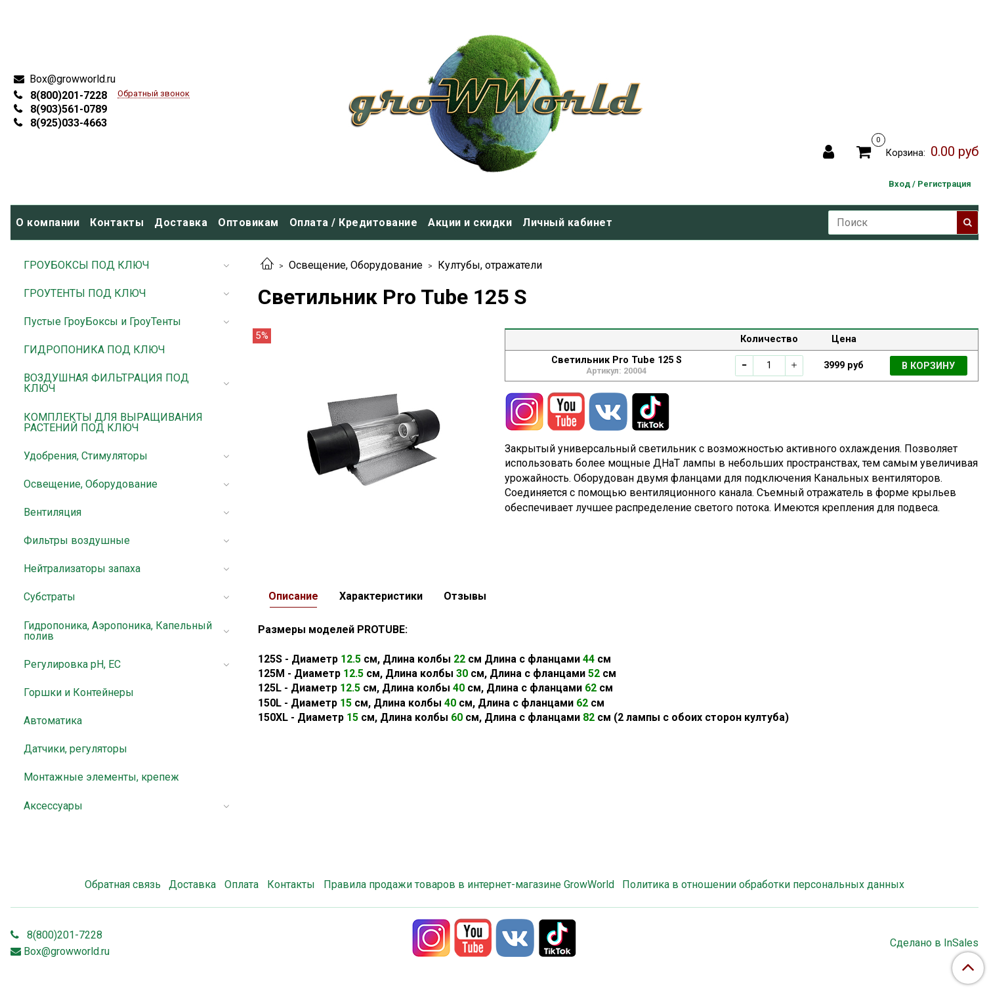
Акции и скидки (470, 222)
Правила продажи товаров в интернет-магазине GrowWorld (469, 884)
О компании (47, 222)
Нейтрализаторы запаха (82, 568)
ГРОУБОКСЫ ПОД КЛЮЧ (87, 265)
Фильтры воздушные (77, 540)
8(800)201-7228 (67, 95)
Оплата (241, 884)
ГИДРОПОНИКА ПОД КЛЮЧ (94, 349)
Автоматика (53, 720)
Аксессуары (53, 806)
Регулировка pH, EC (72, 664)
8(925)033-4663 (67, 122)
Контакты (117, 222)
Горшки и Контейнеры (79, 692)
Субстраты (49, 597)
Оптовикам (248, 222)
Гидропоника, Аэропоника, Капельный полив (118, 630)
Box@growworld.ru (71, 79)
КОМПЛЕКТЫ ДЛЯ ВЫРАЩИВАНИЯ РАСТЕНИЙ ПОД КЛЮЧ (113, 422)
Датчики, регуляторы (75, 749)
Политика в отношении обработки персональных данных (763, 884)
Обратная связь (123, 884)
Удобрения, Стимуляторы (86, 456)
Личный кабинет (567, 222)
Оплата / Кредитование (353, 222)
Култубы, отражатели (490, 265)
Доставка (180, 222)
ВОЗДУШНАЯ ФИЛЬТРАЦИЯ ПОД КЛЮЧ (106, 383)
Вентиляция (52, 512)
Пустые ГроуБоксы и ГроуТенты (102, 321)
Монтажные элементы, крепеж (101, 777)
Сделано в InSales (934, 943)
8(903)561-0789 (67, 109)
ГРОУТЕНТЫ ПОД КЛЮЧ (85, 293)
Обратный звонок (153, 94)
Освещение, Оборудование (356, 265)
